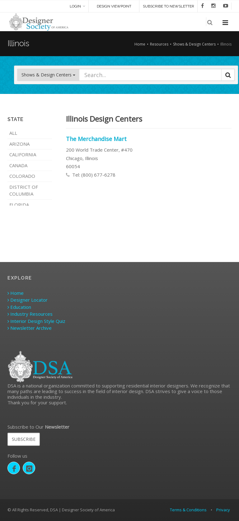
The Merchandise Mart (96, 139)
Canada (18, 165)
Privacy (223, 510)
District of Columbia (23, 190)
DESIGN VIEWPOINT (114, 6)
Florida (19, 205)
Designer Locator (27, 300)
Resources (159, 44)
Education (19, 307)
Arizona (19, 144)
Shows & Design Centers (194, 44)
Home (139, 44)
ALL (13, 133)
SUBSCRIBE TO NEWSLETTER (168, 6)
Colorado (22, 176)
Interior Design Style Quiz (36, 321)
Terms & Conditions (188, 510)
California (22, 154)
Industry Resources (30, 314)
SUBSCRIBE (23, 439)
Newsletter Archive (29, 328)
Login (75, 6)
